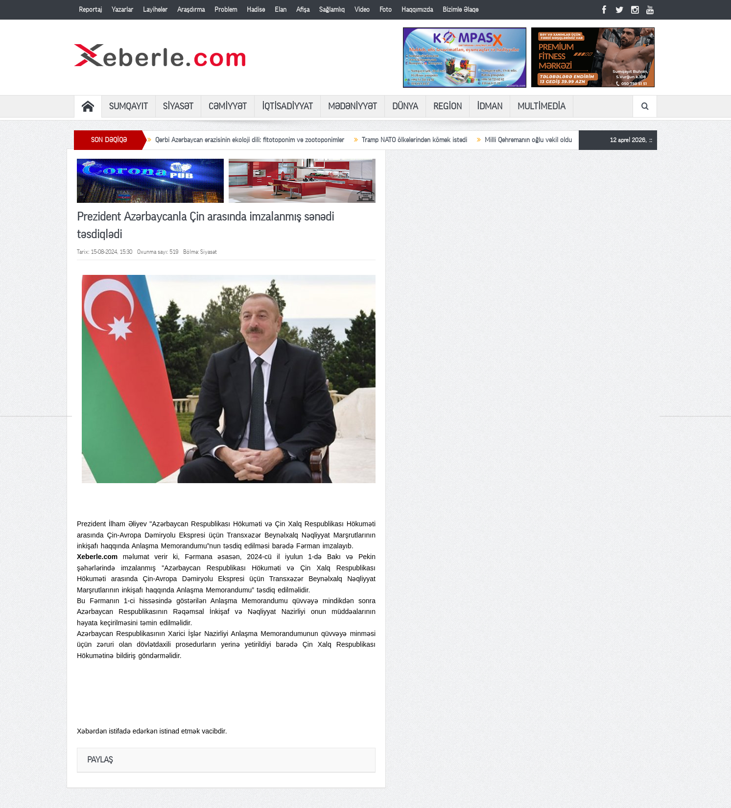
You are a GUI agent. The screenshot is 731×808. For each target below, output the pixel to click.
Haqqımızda (417, 9)
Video (362, 9)
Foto (385, 9)
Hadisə (256, 9)
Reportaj (90, 9)
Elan (280, 9)
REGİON (447, 106)
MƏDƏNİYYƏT (352, 106)
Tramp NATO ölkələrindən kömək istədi (414, 140)
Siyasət (208, 252)
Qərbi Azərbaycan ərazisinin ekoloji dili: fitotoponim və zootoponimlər (249, 140)
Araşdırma (191, 9)
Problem (225, 9)
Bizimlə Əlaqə (460, 9)
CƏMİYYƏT (228, 106)
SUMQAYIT (128, 106)
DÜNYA (405, 106)
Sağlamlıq (332, 9)
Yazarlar (122, 9)
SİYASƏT (178, 106)
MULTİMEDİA (542, 106)
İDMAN (489, 106)
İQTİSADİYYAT (287, 106)
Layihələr (155, 9)
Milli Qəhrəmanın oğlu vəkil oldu (528, 140)
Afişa (302, 9)
